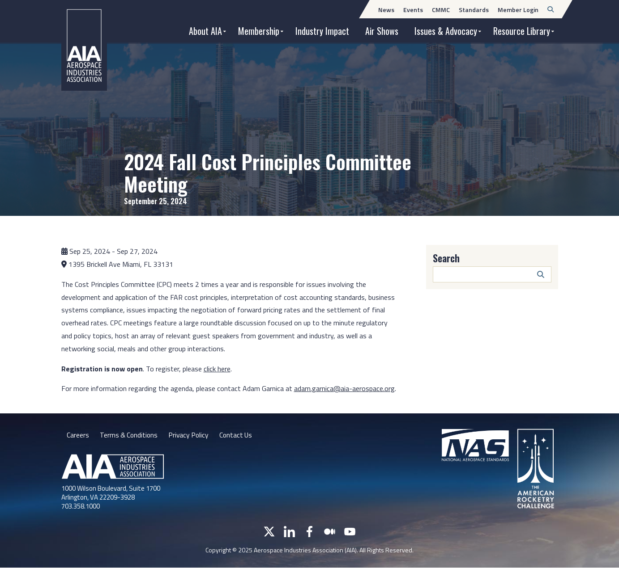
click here (217, 368)
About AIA (205, 31)
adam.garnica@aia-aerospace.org (344, 388)
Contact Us (239, 434)
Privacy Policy (191, 434)
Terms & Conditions (129, 434)
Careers (78, 434)
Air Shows (381, 31)
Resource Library (521, 31)
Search (446, 258)
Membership (258, 31)
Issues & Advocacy (445, 31)
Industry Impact (322, 31)
